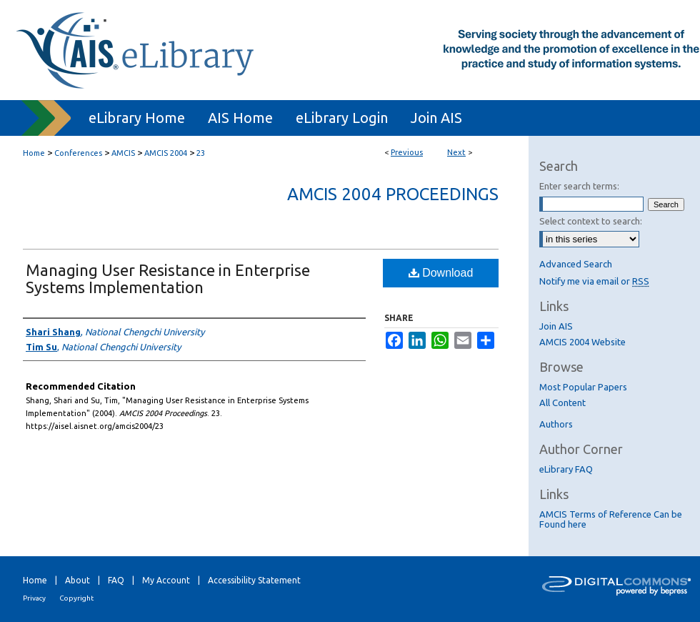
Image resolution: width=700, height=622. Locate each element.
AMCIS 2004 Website (582, 342)
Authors (556, 424)
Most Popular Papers (583, 387)
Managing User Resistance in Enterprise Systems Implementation (168, 278)
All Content (562, 403)
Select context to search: (590, 221)
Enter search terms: (579, 186)
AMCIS (123, 153)
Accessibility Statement (254, 580)
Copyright (76, 598)
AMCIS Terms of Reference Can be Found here (610, 519)
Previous (407, 152)
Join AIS (556, 326)
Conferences (78, 153)
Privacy (34, 598)
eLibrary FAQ (566, 469)
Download (441, 273)
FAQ (116, 580)
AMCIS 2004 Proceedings (393, 194)
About (77, 580)
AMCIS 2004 (165, 153)
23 (200, 153)
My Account (166, 580)
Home (34, 153)
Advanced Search (575, 264)
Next (456, 152)
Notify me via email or (594, 281)
